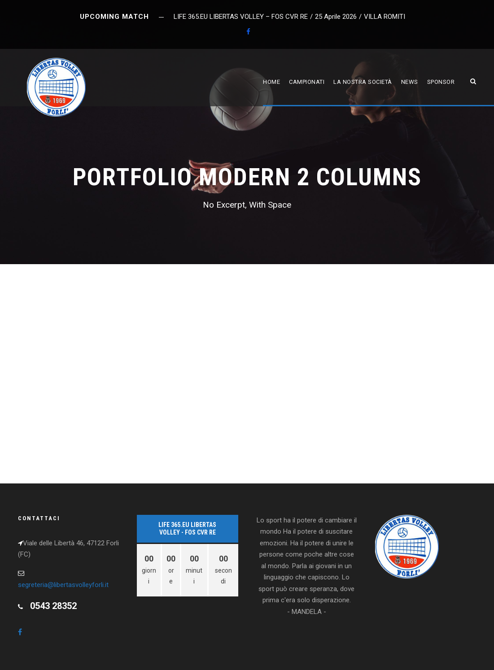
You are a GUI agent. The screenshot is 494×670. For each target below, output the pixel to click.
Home (271, 81)
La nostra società (362, 81)
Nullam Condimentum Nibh (310, 296)
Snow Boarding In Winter (70, 383)
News (409, 81)
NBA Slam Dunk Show (299, 427)
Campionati (306, 81)
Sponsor (441, 81)
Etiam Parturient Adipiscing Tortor (92, 296)
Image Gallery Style (299, 383)
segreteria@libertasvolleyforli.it (63, 585)
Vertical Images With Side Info (81, 339)
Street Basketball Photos (312, 339)
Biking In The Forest (59, 427)
